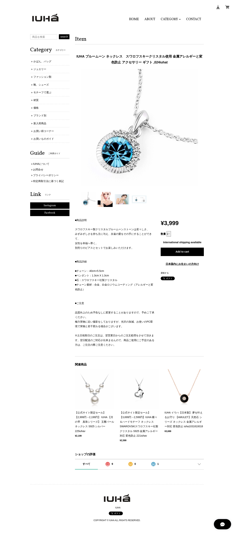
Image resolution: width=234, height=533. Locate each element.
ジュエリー (39, 69)
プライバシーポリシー (46, 175)
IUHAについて (41, 163)
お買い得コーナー (43, 131)
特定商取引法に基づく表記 (48, 181)
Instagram (50, 205)
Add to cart (182, 251)
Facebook (49, 213)
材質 (36, 100)
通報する (165, 273)
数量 (163, 233)
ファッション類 (42, 76)
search (64, 36)
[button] (170, 19)
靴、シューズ (41, 84)
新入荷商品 (39, 123)
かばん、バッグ (42, 61)
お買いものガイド (43, 138)
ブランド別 (39, 115)
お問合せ (38, 169)
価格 (36, 107)
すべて (86, 463)
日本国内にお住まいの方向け (182, 263)
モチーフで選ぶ (42, 92)
